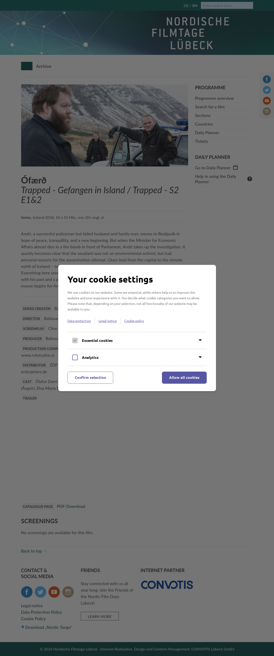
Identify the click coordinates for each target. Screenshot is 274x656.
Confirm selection (90, 377)
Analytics (90, 357)
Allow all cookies (184, 377)
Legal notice (108, 321)
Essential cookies (97, 340)
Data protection (79, 321)
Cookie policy (134, 321)
